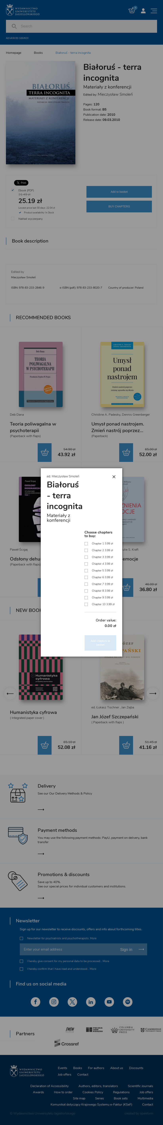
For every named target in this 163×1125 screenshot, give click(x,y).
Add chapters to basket (100, 642)
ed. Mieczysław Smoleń (63, 476)
